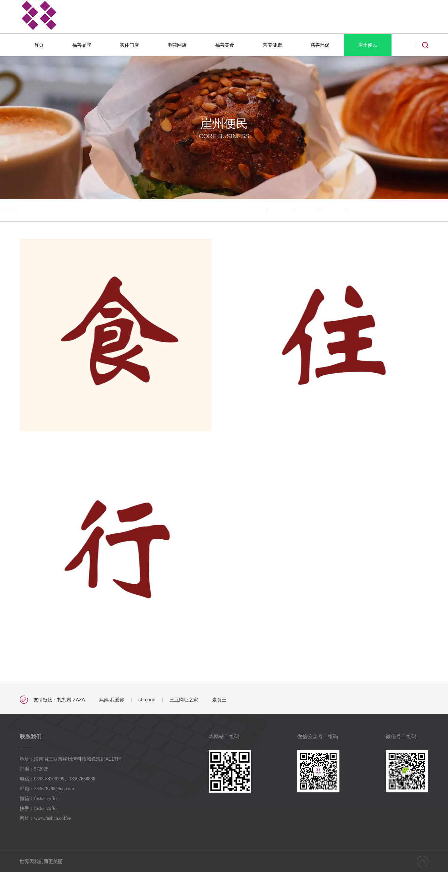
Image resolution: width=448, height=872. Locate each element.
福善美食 (224, 45)
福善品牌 (81, 45)
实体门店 (129, 45)
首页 (39, 45)
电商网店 (177, 45)
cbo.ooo (146, 699)
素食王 (219, 699)
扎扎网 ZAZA (71, 699)
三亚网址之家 (184, 699)
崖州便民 (367, 45)
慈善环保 (320, 45)
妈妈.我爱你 (111, 699)
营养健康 (272, 45)
